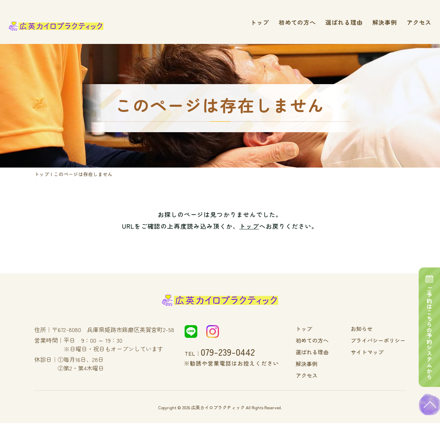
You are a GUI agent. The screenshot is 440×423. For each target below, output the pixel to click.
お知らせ (367, 328)
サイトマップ (372, 351)
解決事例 (384, 22)
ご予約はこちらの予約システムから (430, 319)
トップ (260, 22)
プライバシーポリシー (382, 340)
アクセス (419, 22)
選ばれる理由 (344, 22)
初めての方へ (297, 22)
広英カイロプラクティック (218, 405)
